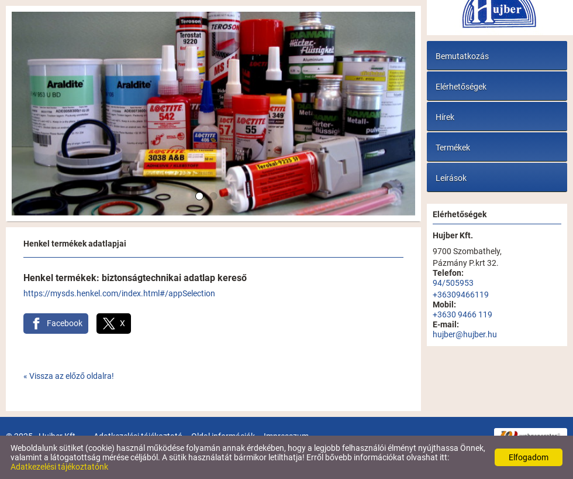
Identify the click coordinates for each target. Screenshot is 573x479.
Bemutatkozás (462, 56)
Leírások (451, 178)
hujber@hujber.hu (465, 334)
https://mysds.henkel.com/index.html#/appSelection (119, 293)
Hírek (445, 117)
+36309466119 (461, 294)
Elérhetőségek (461, 86)
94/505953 (453, 283)
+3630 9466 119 (462, 314)
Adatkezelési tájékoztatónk (59, 466)
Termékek (453, 147)
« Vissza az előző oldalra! (68, 376)
